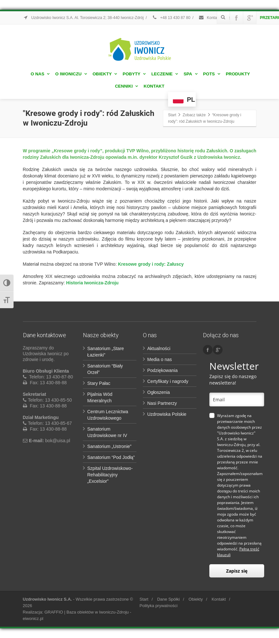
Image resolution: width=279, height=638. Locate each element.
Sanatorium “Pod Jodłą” (111, 457)
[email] (236, 399)
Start (144, 599)
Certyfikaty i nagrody (168, 381)
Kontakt (154, 86)
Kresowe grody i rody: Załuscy (150, 264)
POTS (211, 73)
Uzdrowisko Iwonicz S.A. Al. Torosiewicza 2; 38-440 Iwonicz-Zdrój (83, 17)
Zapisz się (236, 571)
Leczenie (164, 73)
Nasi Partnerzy (162, 403)
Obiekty (105, 73)
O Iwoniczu (71, 73)
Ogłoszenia (158, 392)
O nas (40, 73)
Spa (190, 73)
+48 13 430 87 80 (171, 17)
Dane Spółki (168, 599)
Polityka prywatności (159, 605)
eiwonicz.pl (33, 618)
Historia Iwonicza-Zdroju (92, 282)
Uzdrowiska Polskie (166, 414)
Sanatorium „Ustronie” (109, 446)
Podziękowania (162, 370)
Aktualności (159, 348)
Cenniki (126, 86)
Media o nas (159, 359)
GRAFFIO (54, 612)
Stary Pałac (99, 383)
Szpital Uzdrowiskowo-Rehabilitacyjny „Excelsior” (110, 475)
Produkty (238, 73)
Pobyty (134, 73)
